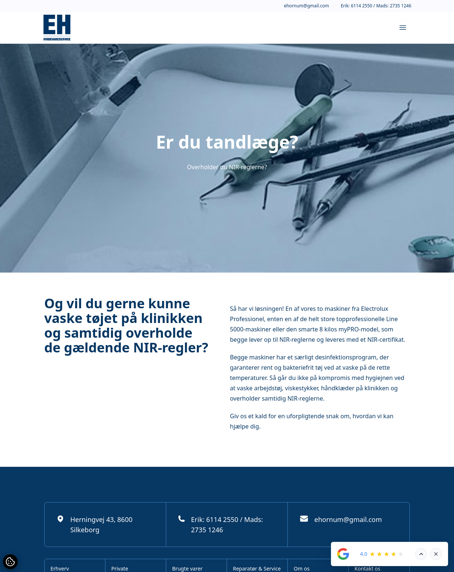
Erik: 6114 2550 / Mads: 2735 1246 (376, 6)
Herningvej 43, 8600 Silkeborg (94, 524)
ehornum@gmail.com (306, 6)
